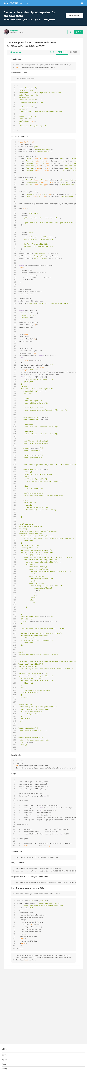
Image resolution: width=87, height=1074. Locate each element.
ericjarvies (14, 31)
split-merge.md (15, 52)
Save (78, 32)
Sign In (4, 1059)
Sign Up (4, 1055)
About (4, 1064)
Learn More (74, 16)
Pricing (4, 1069)
